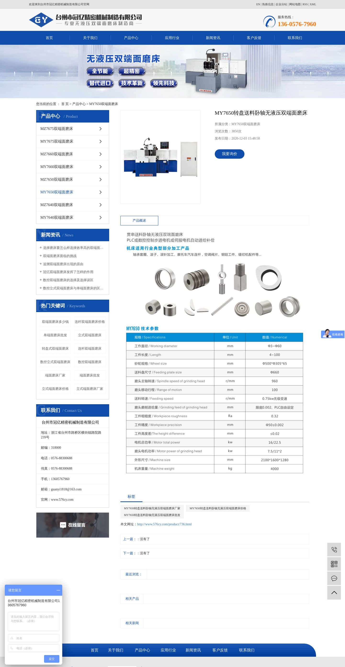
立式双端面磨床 (90, 335)
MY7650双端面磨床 (103, 104)
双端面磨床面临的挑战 (60, 256)
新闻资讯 (213, 38)
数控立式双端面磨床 (55, 362)
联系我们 (295, 38)
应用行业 (172, 38)
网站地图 (295, 4)
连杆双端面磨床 (90, 348)
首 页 (65, 104)
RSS (305, 4)
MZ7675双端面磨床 (56, 129)
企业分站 (281, 4)
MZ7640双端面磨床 (56, 205)
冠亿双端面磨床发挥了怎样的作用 (68, 272)
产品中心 (131, 38)
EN (258, 4)
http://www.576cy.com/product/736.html (164, 524)
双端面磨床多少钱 (55, 322)
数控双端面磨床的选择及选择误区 (68, 280)
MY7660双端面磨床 (57, 167)
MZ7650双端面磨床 (56, 179)
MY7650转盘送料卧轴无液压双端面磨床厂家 (152, 508)
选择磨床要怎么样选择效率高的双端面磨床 (74, 248)
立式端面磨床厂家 (89, 389)
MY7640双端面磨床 (57, 217)
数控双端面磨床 (90, 362)
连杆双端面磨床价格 (90, 322)
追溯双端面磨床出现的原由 (63, 264)
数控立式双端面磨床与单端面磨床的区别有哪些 (74, 288)
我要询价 (229, 154)
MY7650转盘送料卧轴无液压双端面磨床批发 (152, 515)
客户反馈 (254, 38)
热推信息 (268, 4)
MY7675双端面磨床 (57, 141)
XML (313, 4)
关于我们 (90, 38)
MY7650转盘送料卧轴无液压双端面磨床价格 (218, 508)
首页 (49, 38)
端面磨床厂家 (55, 375)
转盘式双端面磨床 (55, 348)
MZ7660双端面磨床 (56, 154)
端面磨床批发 (90, 375)
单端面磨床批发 (55, 335)
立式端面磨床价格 (55, 389)
